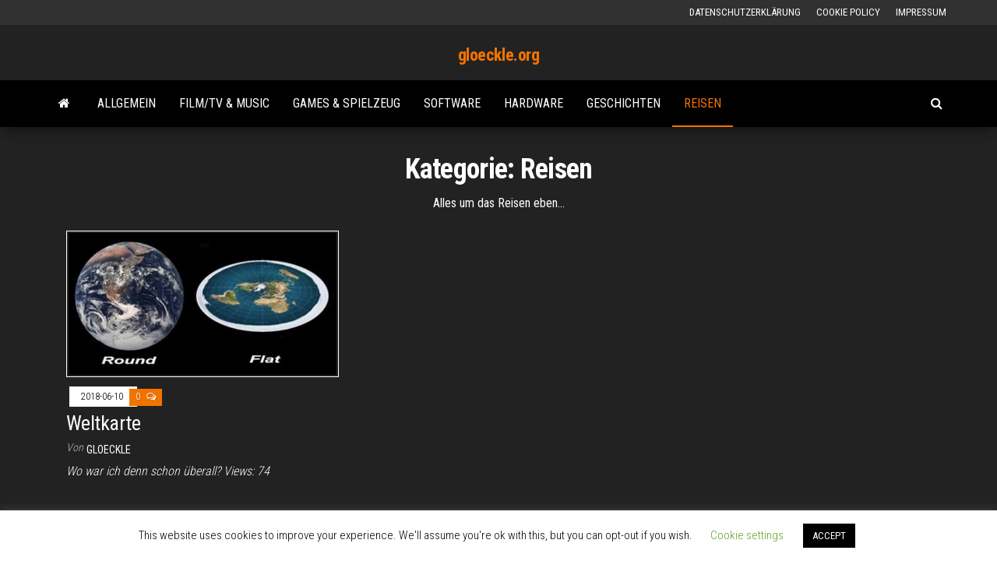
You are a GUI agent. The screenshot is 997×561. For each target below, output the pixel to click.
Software (452, 103)
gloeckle (108, 449)
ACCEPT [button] (829, 536)
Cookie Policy (848, 12)
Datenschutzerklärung (745, 12)
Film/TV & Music (224, 103)
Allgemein (126, 103)
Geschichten (624, 103)
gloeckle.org (499, 55)
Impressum (921, 12)
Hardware (533, 103)
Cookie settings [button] (747, 535)
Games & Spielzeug (346, 103)
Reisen (702, 103)
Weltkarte (103, 423)
